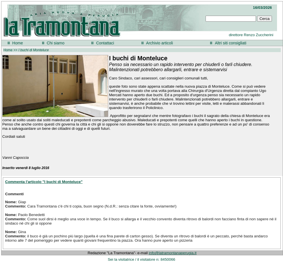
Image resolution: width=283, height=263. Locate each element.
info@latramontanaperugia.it (173, 253)
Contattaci (105, 43)
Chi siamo (55, 43)
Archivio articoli (159, 43)
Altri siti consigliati (230, 43)
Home (17, 43)
